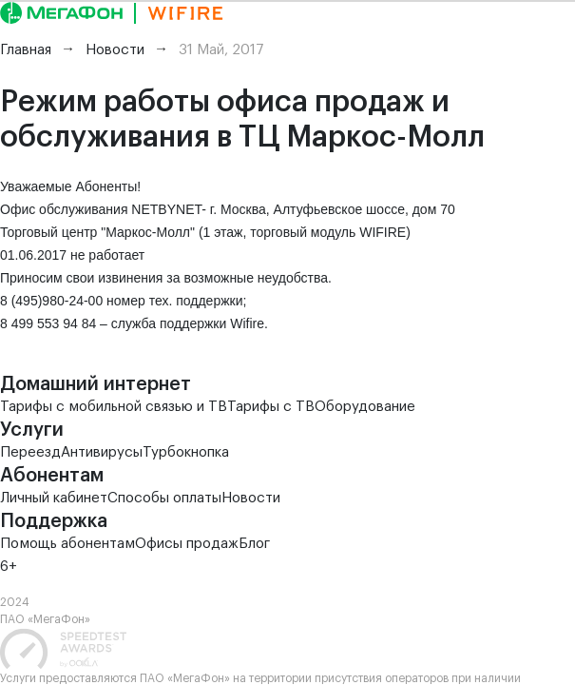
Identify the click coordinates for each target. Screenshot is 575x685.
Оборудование (365, 407)
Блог (254, 544)
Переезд (30, 452)
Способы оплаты (164, 498)
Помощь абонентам (67, 544)
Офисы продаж (187, 544)
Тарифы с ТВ (271, 407)
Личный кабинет (53, 498)
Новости (250, 498)
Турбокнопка (186, 452)
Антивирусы (102, 452)
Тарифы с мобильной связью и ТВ (113, 407)
